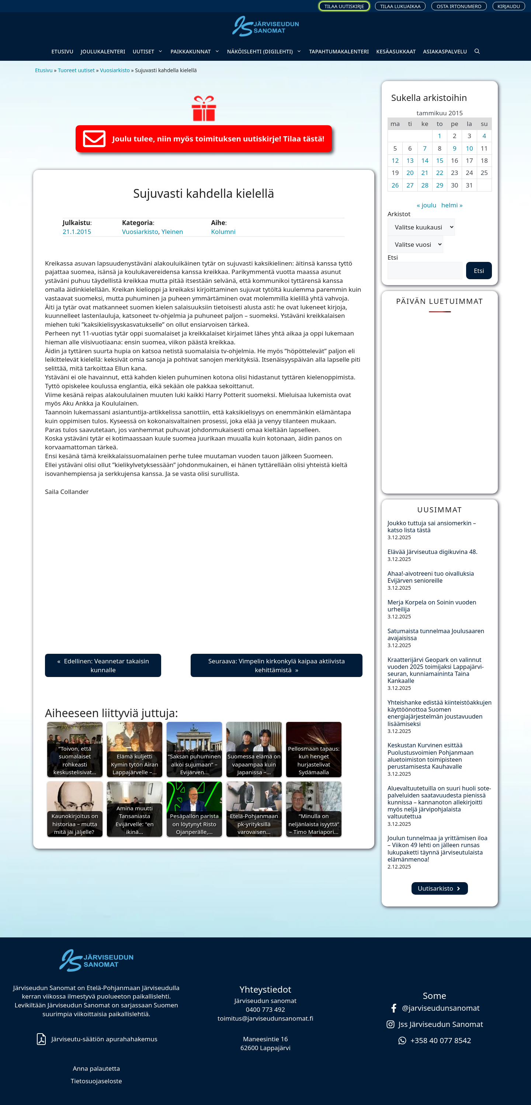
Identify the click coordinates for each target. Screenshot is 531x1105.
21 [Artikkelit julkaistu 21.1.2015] (424, 172)
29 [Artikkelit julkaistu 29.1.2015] (439, 185)
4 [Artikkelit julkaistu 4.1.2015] (484, 135)
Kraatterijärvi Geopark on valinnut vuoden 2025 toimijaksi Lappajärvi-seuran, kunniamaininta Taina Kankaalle (436, 670)
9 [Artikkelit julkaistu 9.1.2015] (455, 148)
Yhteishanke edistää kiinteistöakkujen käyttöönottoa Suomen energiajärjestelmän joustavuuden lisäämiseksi (440, 713)
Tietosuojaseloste (96, 1081)
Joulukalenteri (103, 51)
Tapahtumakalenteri (339, 51)
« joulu (426, 205)
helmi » (452, 205)
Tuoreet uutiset (76, 70)
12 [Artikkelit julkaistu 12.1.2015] (395, 160)
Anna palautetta (96, 1068)
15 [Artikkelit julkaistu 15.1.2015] (439, 160)
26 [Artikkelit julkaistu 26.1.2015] (395, 185)
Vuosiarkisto (115, 70)
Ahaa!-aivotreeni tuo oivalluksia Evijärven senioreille (431, 577)
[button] (477, 51)
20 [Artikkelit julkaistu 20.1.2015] (409, 172)
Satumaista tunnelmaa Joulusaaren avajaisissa (436, 634)
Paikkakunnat (196, 51)
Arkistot (399, 214)
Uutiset (150, 51)
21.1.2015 (77, 231)
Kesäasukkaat (396, 51)
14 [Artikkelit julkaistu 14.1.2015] (424, 160)
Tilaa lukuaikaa (400, 6)
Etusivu (62, 51)
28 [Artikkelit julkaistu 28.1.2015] (424, 185)
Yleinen (172, 231)
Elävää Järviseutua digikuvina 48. (433, 552)
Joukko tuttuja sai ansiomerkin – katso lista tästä (432, 526)
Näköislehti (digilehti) (266, 51)
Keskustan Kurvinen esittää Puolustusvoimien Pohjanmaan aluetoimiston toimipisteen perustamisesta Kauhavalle (430, 756)
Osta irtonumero (459, 6)
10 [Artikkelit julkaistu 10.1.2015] (469, 148)
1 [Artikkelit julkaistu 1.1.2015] (440, 135)
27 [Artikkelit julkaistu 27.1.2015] (409, 185)
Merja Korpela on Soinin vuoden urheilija (432, 605)
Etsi (393, 257)
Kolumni (223, 231)
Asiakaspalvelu (445, 51)
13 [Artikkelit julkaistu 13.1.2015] (409, 160)
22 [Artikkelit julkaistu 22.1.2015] (439, 172)
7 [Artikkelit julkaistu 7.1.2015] (425, 148)
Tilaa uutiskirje (344, 6)
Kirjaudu (508, 6)
